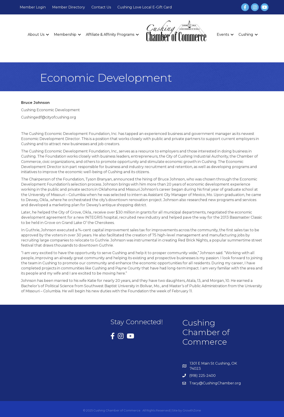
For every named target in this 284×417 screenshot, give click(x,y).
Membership (65, 34)
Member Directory (68, 7)
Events (223, 34)
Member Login (33, 7)
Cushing (246, 34)
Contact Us (101, 7)
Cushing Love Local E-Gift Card (144, 7)
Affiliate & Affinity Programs (110, 34)
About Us (36, 34)
